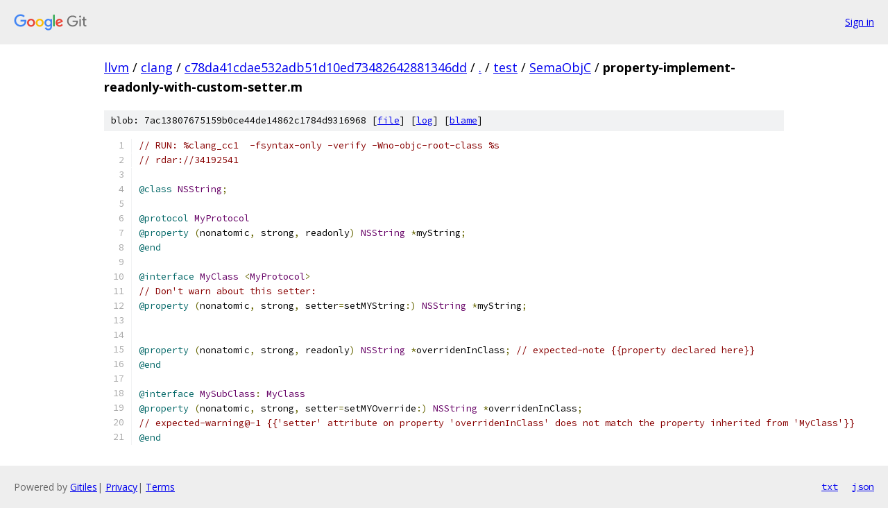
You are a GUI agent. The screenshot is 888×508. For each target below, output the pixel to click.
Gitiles (83, 486)
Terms (160, 486)
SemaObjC (560, 67)
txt (829, 486)
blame (463, 120)
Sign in (859, 21)
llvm (116, 67)
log (424, 120)
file (388, 120)
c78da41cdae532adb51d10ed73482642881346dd (326, 67)
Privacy (121, 486)
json (863, 486)
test (505, 67)
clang (157, 67)
